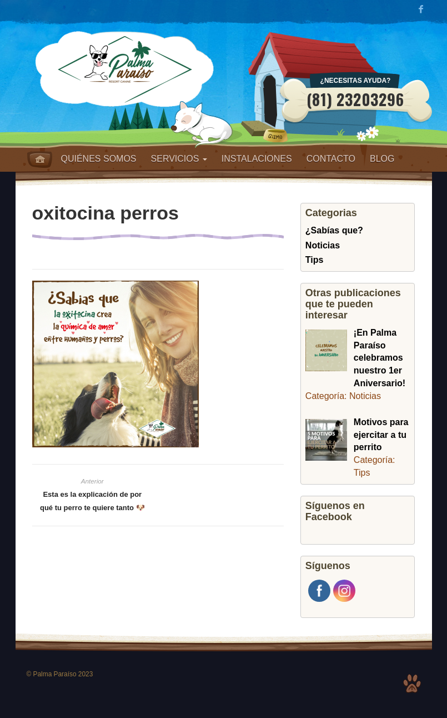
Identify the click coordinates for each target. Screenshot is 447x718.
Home (39, 159)
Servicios (179, 158)
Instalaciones (257, 158)
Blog (382, 158)
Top (412, 683)
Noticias (322, 245)
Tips (314, 260)
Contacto (331, 158)
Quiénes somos (99, 158)
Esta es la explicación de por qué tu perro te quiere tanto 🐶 (92, 501)
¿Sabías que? (334, 230)
